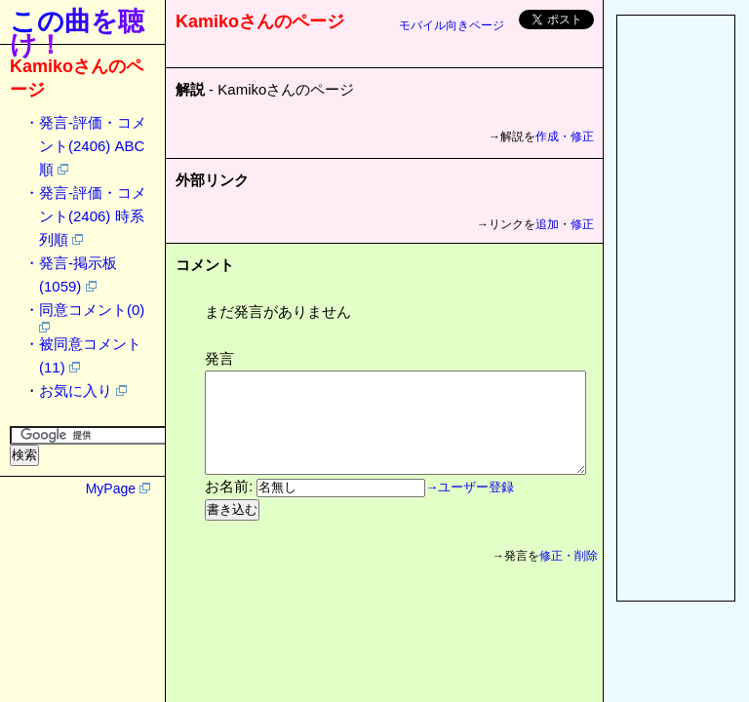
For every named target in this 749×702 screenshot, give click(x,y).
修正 (582, 224)
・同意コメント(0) (84, 309)
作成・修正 (564, 136)
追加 (547, 224)
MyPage (111, 488)
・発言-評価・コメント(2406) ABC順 (85, 145)
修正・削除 (574, 576)
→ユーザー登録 (469, 507)
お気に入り (75, 390)
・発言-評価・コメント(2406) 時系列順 (85, 216)
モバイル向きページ (451, 25)
